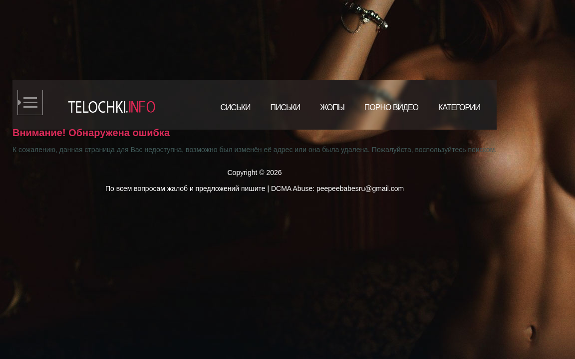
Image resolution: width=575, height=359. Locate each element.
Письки (285, 107)
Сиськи (236, 107)
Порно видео (391, 107)
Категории (459, 107)
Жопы (332, 107)
